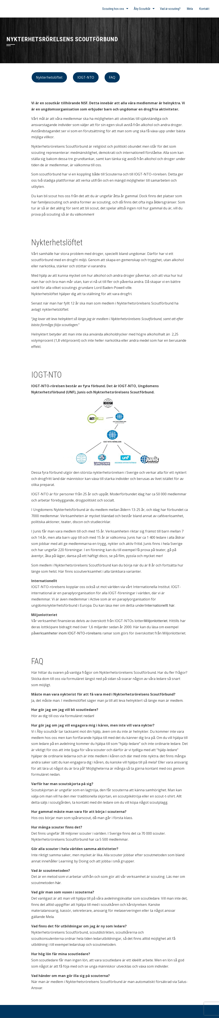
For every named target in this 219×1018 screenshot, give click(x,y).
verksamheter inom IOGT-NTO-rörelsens (68, 633)
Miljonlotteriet (155, 620)
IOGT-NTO (85, 77)
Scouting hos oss (113, 9)
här (58, 882)
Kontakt (204, 9)
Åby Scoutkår (142, 9)
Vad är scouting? (170, 9)
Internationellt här (160, 605)
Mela (190, 9)
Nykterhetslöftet (49, 77)
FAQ (112, 77)
